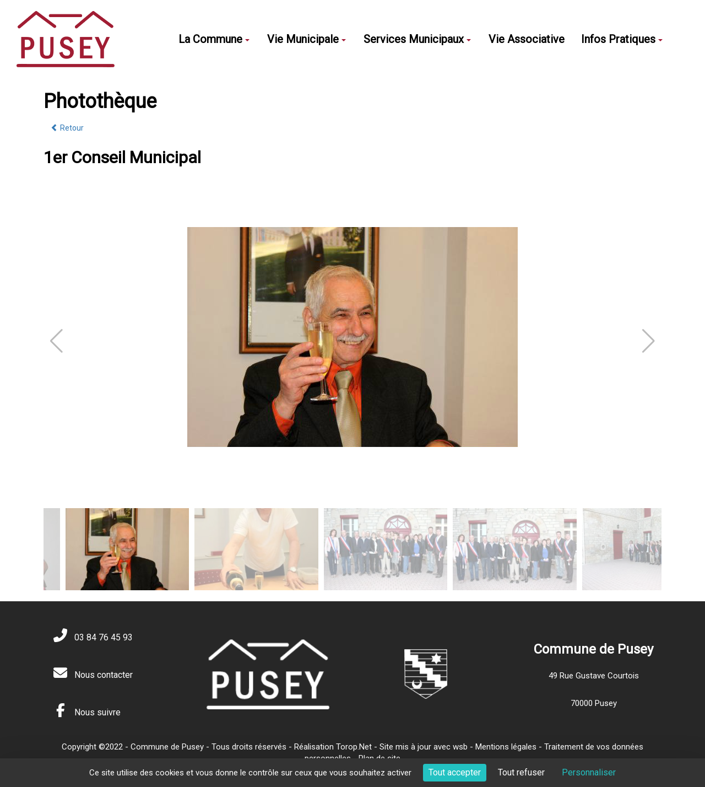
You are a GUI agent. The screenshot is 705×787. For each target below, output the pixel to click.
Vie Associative (527, 39)
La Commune (214, 39)
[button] (648, 341)
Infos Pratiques (622, 39)
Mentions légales (505, 747)
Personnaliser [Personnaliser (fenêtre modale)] (589, 772)
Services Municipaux (417, 39)
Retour (67, 127)
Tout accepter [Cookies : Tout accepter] (455, 772)
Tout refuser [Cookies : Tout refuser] (521, 772)
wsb (460, 747)
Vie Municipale (306, 39)
